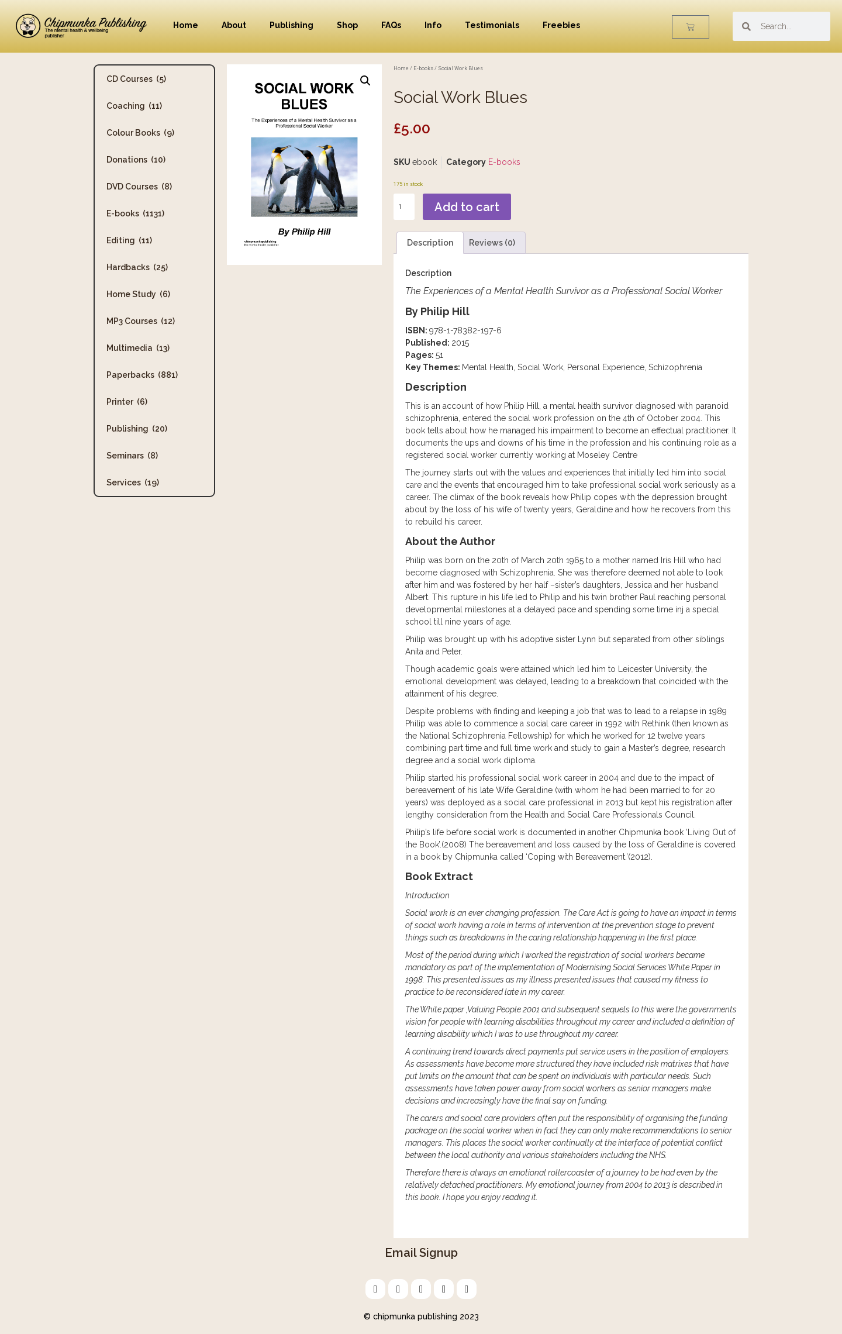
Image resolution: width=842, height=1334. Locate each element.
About (234, 25)
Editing (129, 240)
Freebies (561, 25)
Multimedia (138, 348)
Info (433, 25)
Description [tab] (430, 242)
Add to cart (466, 207)
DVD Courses (139, 186)
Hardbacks (137, 267)
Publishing (291, 25)
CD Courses (136, 79)
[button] (365, 80)
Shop (347, 25)
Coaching (134, 106)
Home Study (138, 294)
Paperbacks (142, 375)
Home (185, 25)
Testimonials (492, 25)
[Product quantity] (404, 207)
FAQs (391, 25)
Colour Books (140, 133)
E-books (135, 213)
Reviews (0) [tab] (492, 242)
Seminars (132, 455)
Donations (135, 160)
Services (132, 482)
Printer (126, 402)
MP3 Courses (140, 321)
